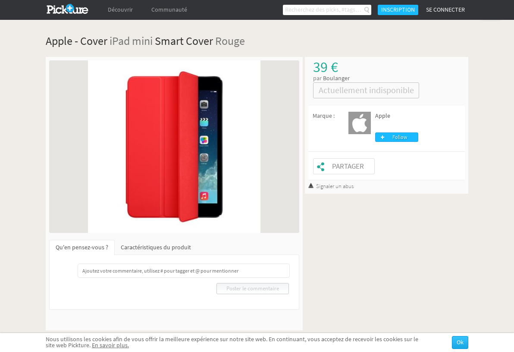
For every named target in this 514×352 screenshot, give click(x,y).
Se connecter (445, 10)
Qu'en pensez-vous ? (82, 247)
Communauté (169, 10)
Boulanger (336, 78)
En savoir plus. (110, 345)
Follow (399, 137)
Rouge (230, 40)
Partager (348, 166)
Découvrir (120, 10)
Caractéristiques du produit (156, 247)
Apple (382, 116)
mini (142, 40)
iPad (120, 40)
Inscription (398, 10)
